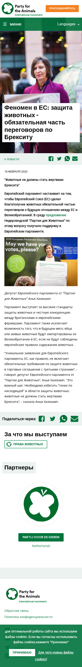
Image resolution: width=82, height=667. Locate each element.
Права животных (25, 444)
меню (12, 24)
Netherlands (41, 515)
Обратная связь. (16, 611)
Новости (13, 159)
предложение (56, 215)
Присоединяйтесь (62, 8)
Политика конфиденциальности (28, 617)
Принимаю (22, 652)
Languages (66, 24)
